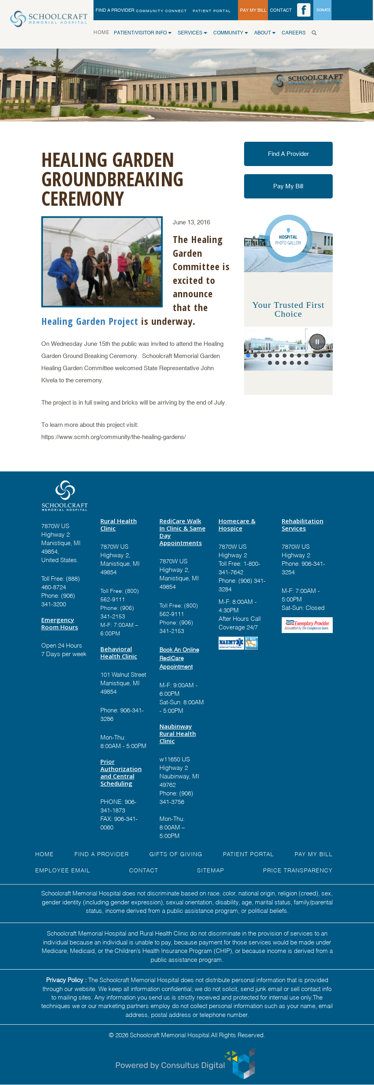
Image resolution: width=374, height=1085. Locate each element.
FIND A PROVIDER (115, 10)
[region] (288, 348)
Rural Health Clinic (118, 524)
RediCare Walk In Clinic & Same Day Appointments (182, 532)
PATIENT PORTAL (212, 11)
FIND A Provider (101, 853)
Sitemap (210, 869)
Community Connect (161, 11)
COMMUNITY (230, 33)
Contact (143, 869)
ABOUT (265, 33)
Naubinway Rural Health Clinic (177, 733)
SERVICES (192, 33)
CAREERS (294, 33)
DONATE (323, 10)
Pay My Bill (288, 186)
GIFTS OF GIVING (175, 853)
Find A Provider (288, 153)
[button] (317, 342)
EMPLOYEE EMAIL (62, 869)
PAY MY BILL (253, 10)
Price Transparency (298, 869)
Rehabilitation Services (302, 524)
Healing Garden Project (89, 321)
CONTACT (281, 10)
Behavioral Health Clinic (118, 652)
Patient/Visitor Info (143, 33)
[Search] (316, 33)
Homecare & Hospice (237, 524)
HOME (104, 31)
